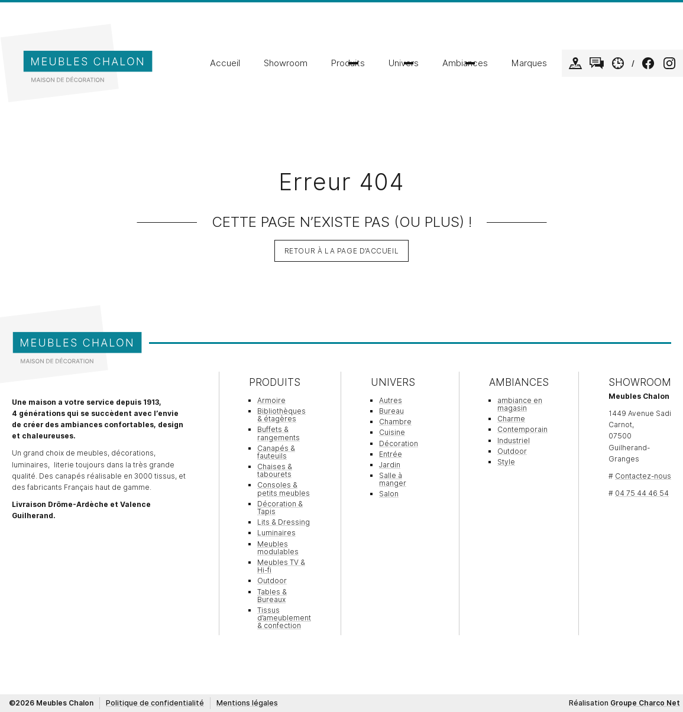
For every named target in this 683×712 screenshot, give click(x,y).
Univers (404, 63)
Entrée (390, 454)
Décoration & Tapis (280, 507)
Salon (389, 493)
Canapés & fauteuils (276, 452)
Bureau (391, 411)
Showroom (285, 63)
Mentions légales (247, 702)
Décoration (398, 443)
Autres (390, 400)
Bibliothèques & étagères (281, 415)
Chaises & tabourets (274, 470)
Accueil (225, 63)
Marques (529, 63)
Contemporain (522, 429)
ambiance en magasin (519, 404)
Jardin (389, 464)
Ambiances (465, 63)
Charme (511, 418)
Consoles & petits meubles (283, 488)
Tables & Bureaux (272, 595)
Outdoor (272, 580)
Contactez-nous (643, 476)
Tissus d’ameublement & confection (284, 618)
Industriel (513, 440)
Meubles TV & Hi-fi (281, 566)
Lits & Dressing (283, 522)
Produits (348, 63)
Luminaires (276, 532)
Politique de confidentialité (155, 702)
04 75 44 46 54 (642, 493)
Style (506, 461)
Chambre (395, 421)
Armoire (271, 400)
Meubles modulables (278, 547)
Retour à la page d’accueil (341, 250)
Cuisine (392, 432)
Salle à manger (392, 479)
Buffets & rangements (278, 433)
